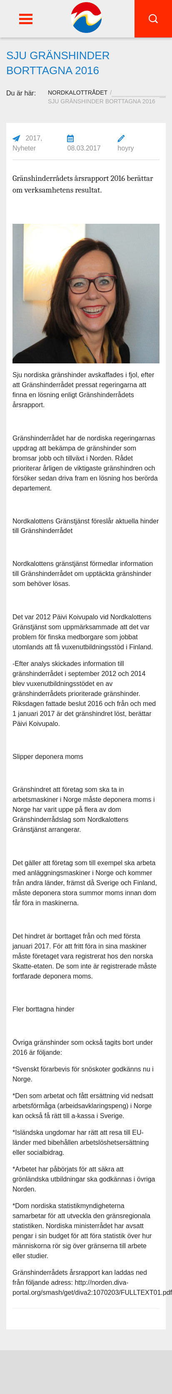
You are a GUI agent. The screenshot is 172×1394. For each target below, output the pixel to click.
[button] (26, 19)
